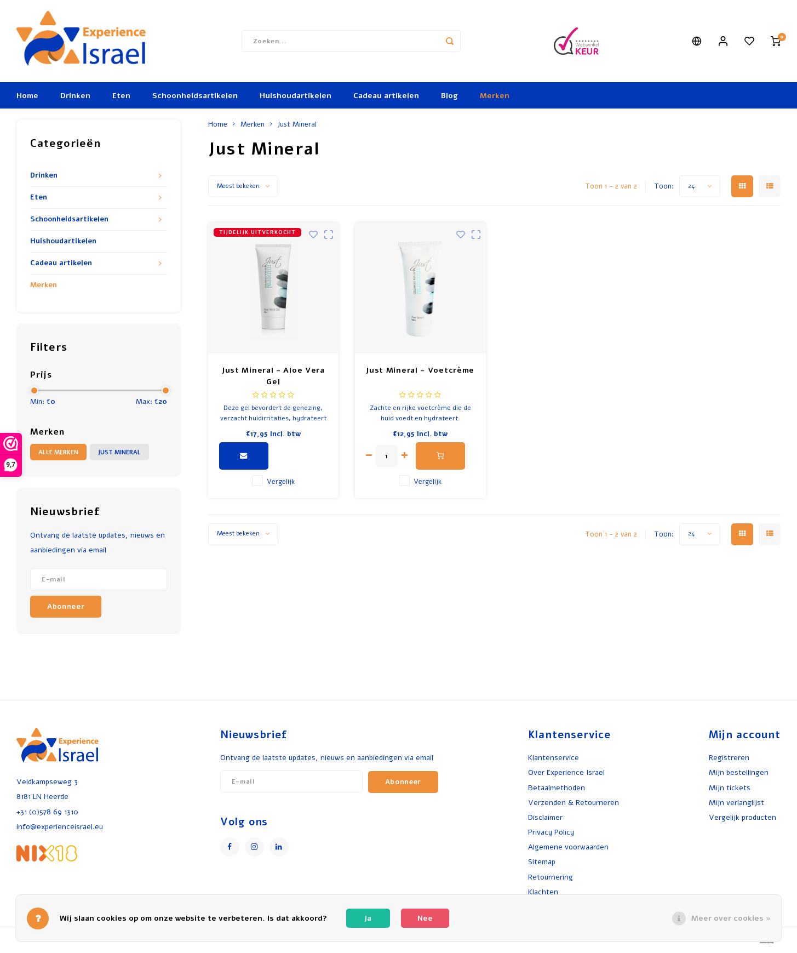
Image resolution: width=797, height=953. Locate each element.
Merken (494, 95)
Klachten (543, 892)
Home (27, 95)
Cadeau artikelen (386, 95)
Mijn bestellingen (739, 772)
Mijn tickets (729, 788)
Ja (367, 918)
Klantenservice (553, 757)
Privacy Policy (551, 832)
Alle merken (58, 452)
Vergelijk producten (742, 817)
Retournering (550, 877)
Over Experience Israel (566, 772)
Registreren (729, 757)
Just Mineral (119, 452)
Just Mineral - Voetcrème (420, 370)
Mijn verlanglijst (736, 802)
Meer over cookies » (731, 918)
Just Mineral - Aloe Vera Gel (273, 376)
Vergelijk (281, 481)
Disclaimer (545, 817)
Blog (449, 95)
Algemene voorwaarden (568, 847)
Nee (425, 918)
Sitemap (541, 862)
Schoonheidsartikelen (195, 95)
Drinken (75, 95)
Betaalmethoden (556, 788)
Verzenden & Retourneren (573, 802)
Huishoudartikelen (295, 95)
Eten (121, 95)
